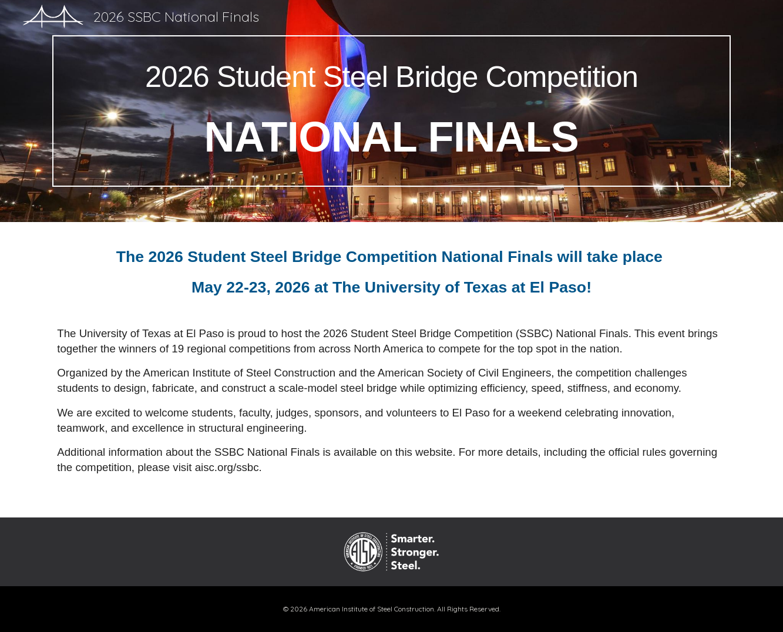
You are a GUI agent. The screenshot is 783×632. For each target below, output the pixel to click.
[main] (391, 111)
